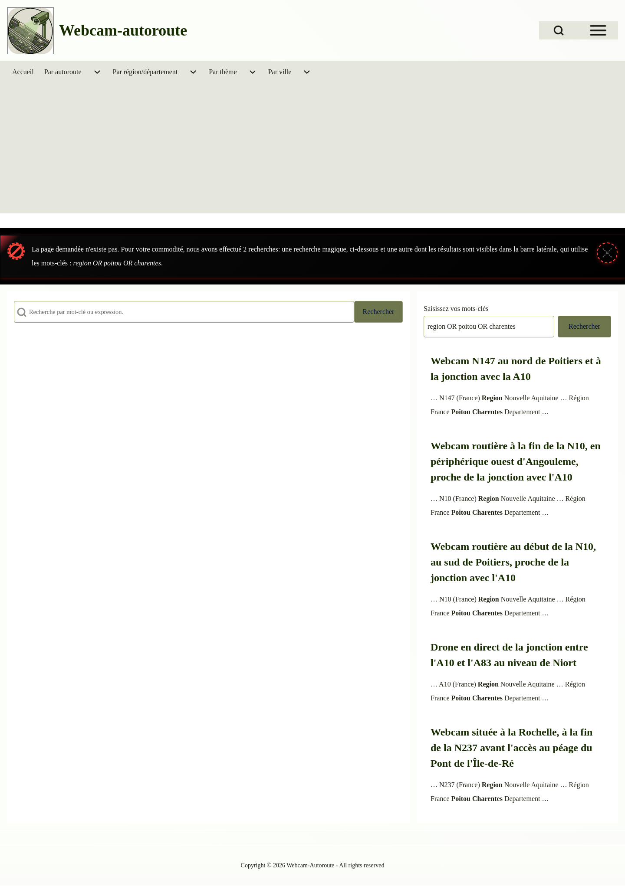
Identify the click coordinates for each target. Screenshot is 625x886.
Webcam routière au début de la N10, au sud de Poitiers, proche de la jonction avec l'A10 (513, 562)
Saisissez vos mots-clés (456, 308)
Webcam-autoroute (123, 30)
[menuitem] (23, 72)
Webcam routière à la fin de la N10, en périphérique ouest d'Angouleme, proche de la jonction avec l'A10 (516, 461)
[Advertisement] (312, 148)
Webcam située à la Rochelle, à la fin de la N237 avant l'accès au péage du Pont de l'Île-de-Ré (511, 747)
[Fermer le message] (607, 252)
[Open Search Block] (558, 30)
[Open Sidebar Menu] (598, 30)
